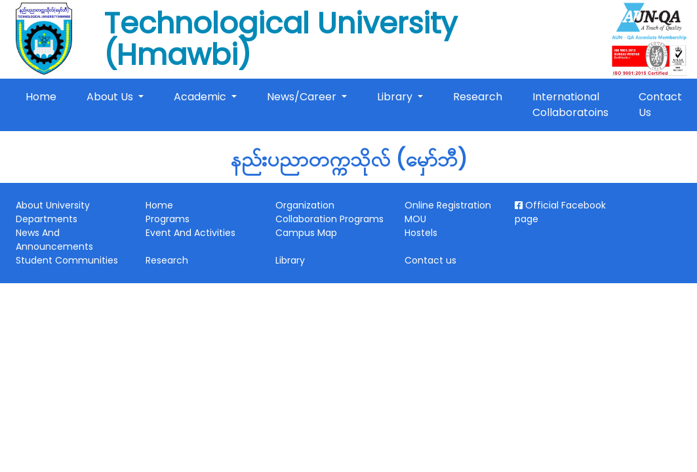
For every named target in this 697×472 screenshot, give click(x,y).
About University (53, 205)
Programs (167, 219)
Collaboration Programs (329, 219)
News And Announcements (54, 239)
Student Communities (67, 260)
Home (44, 96)
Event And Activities (190, 232)
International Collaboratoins (570, 104)
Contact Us (660, 104)
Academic (201, 96)
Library (396, 96)
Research (477, 96)
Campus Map (306, 232)
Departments (46, 219)
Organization (304, 205)
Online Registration (448, 205)
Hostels (421, 232)
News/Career (303, 96)
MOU (415, 219)
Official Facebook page (560, 212)
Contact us (430, 260)
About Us (111, 96)
